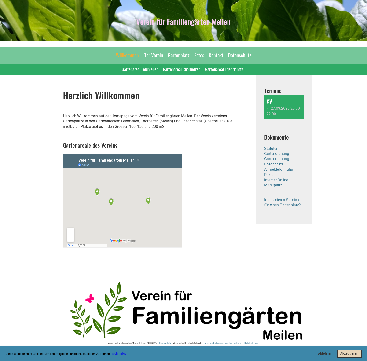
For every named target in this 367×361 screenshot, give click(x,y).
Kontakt (216, 55)
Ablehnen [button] (325, 354)
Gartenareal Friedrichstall (225, 69)
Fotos (199, 55)
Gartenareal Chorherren (181, 69)
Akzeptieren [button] (349, 354)
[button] (284, 107)
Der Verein (153, 55)
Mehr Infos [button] (119, 353)
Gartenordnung (276, 153)
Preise (269, 175)
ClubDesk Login (251, 343)
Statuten (271, 148)
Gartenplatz (179, 55)
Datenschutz (239, 55)
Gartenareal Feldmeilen (140, 69)
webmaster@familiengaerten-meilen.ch (223, 343)
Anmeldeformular (278, 169)
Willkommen (127, 55)
